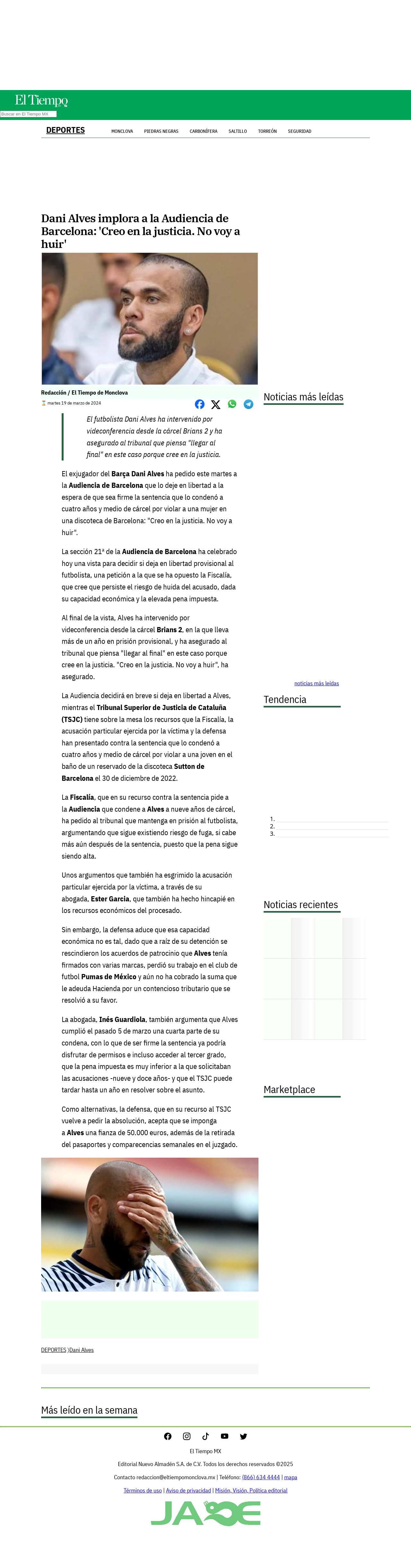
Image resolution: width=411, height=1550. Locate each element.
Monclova (122, 131)
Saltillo (238, 131)
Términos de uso (143, 1490)
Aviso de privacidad (188, 1490)
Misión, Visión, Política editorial (251, 1490)
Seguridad (299, 131)
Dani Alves (81, 1350)
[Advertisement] (205, 45)
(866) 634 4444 (261, 1477)
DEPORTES (65, 129)
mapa (290, 1477)
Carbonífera (203, 131)
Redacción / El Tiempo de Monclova (84, 392)
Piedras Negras (161, 131)
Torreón (267, 131)
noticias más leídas (316, 683)
